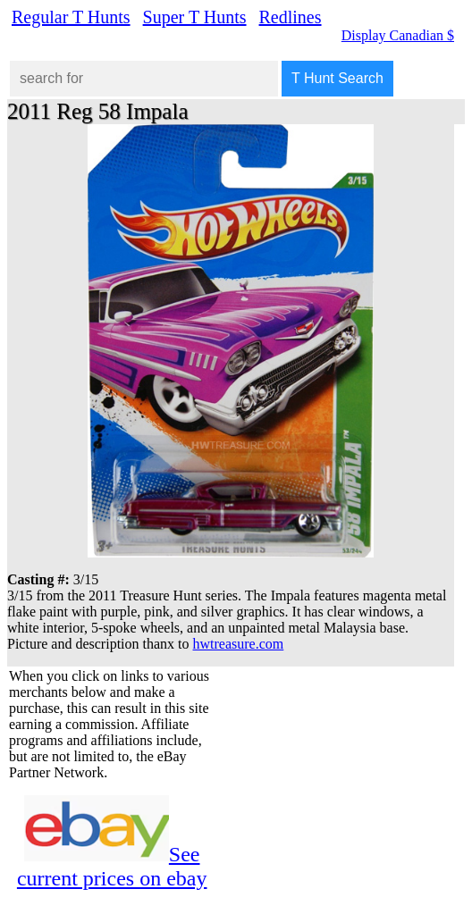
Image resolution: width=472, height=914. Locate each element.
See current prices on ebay (112, 866)
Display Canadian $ (397, 35)
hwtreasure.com (238, 643)
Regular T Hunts (71, 17)
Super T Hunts (195, 17)
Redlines (290, 17)
